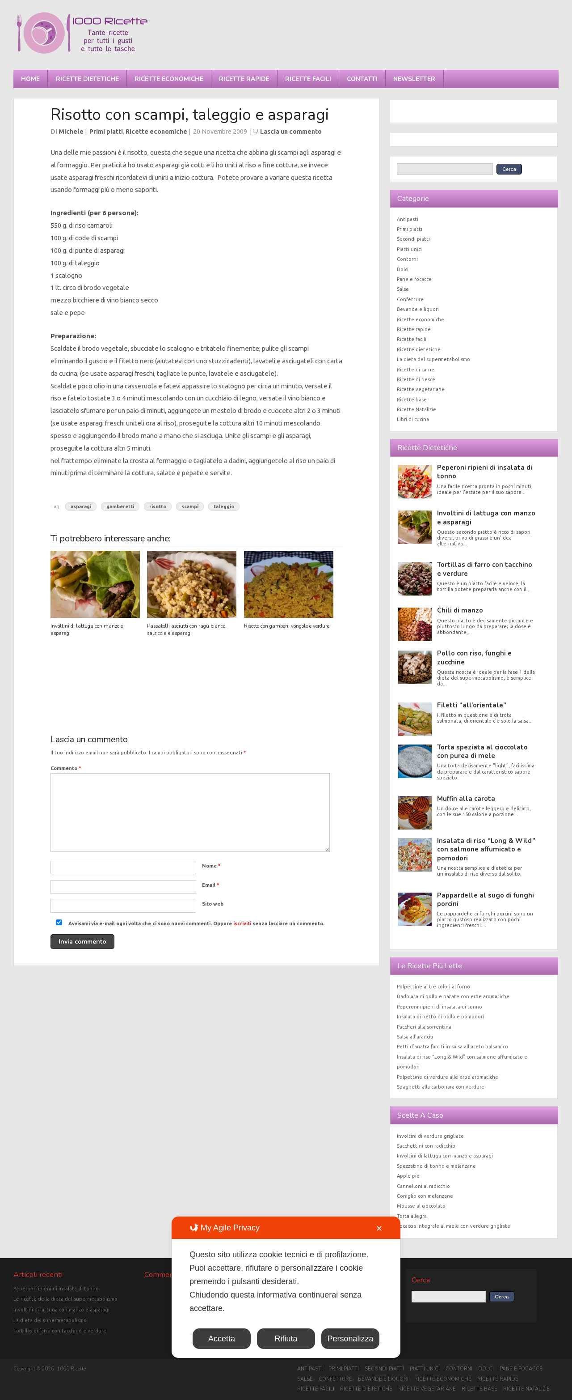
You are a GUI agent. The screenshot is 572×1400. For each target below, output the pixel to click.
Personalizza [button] (350, 1338)
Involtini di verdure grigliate (430, 1136)
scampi (189, 506)
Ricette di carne (415, 369)
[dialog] (286, 1287)
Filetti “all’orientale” (471, 705)
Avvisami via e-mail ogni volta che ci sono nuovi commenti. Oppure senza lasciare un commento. (188, 923)
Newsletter (414, 79)
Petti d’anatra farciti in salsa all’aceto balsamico (452, 1046)
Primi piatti (106, 131)
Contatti (362, 79)
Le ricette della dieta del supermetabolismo (65, 1299)
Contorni (407, 259)
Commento (65, 768)
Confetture (410, 299)
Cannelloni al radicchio (423, 1186)
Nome (211, 865)
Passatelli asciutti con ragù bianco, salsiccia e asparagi (187, 630)
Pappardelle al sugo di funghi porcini (485, 899)
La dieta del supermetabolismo (433, 359)
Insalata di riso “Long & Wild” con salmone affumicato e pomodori (486, 849)
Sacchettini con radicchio (426, 1146)
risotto (157, 506)
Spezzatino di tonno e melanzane (436, 1166)
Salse (403, 289)
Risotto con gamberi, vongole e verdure (286, 626)
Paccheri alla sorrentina (424, 1027)
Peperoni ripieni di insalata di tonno (484, 472)
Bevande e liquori (418, 309)
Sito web (212, 903)
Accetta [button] (221, 1338)
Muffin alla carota (466, 798)
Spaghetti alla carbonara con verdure (440, 1086)
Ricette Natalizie (416, 409)
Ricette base (412, 399)
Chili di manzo (460, 610)
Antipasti (407, 219)
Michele (71, 131)
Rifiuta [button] (285, 1338)
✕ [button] (379, 1228)
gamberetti (120, 506)
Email (210, 885)
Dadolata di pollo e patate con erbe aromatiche (453, 996)
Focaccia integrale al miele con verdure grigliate (453, 1226)
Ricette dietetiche (87, 79)
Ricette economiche (169, 79)
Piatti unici (409, 249)
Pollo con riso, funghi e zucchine (474, 657)
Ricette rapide (244, 79)
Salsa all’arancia (415, 1036)
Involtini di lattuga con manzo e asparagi (486, 517)
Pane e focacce (414, 279)
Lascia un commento (291, 131)
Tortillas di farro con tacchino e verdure (484, 569)
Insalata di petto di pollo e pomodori (440, 1016)
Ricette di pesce (416, 379)
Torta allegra (412, 1216)
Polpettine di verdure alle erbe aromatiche (447, 1077)
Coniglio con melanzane (425, 1196)
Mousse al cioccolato (421, 1206)
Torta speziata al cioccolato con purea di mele (482, 751)
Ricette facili (308, 79)
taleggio (224, 506)
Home (30, 79)
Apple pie (408, 1176)
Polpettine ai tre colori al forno (433, 986)
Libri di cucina (413, 419)
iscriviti (242, 923)
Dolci (402, 269)
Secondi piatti (413, 239)
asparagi (81, 506)
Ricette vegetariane (421, 389)
